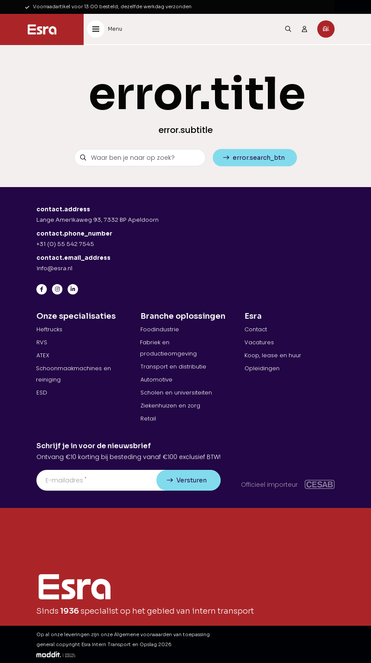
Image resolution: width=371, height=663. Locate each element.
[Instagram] (57, 289)
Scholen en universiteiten (176, 392)
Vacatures (259, 342)
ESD (41, 392)
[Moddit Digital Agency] (55, 654)
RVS (41, 342)
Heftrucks (49, 329)
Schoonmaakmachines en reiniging (73, 374)
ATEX (42, 355)
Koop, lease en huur (272, 355)
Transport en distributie (173, 366)
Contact (255, 329)
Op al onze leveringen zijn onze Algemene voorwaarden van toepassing (123, 634)
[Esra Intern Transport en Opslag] (42, 29)
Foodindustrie (159, 329)
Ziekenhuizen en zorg (170, 405)
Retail (148, 418)
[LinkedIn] (73, 289)
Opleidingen (262, 368)
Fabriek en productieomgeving (168, 348)
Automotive (156, 379)
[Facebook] (41, 289)
